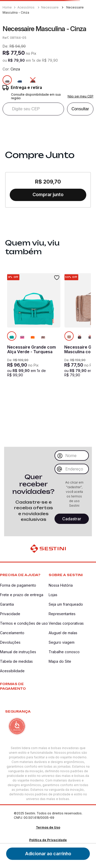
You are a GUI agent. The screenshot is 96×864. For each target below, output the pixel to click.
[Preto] (32, 80)
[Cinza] (89, 336)
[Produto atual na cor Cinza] (7, 80)
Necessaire (50, 7)
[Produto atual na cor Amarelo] (68, 336)
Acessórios (26, 7)
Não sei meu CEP (80, 96)
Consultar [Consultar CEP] (80, 109)
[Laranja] (32, 336)
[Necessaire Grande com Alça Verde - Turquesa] (33, 331)
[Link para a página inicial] (8, 7)
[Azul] (20, 80)
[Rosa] (22, 336)
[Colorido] (43, 336)
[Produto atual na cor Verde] (11, 336)
